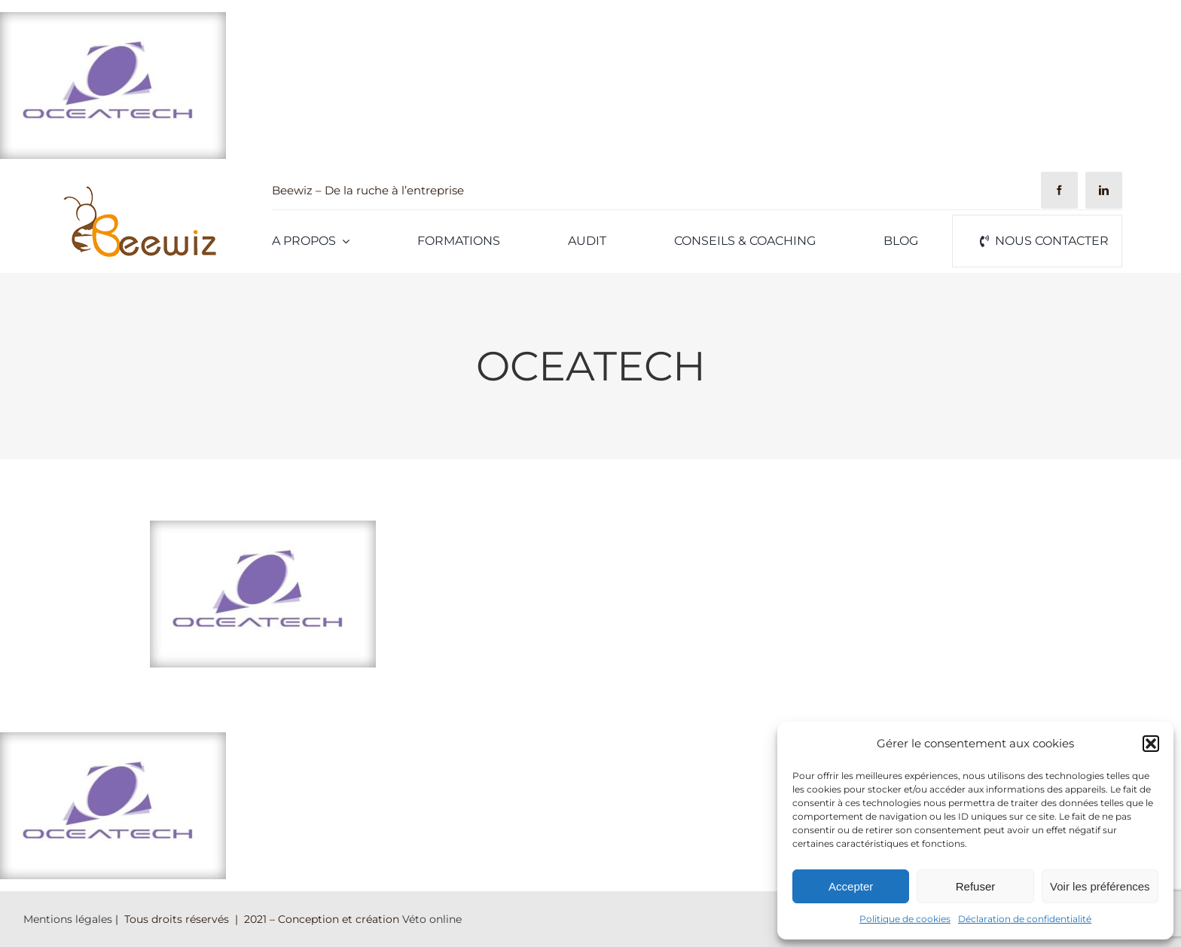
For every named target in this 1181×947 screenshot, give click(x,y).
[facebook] (1059, 190)
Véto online (432, 919)
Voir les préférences (1100, 886)
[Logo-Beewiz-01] (139, 189)
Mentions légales (67, 919)
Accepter (851, 886)
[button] (1150, 743)
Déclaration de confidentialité (1024, 918)
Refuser (976, 886)
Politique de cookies (905, 918)
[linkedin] (1103, 190)
